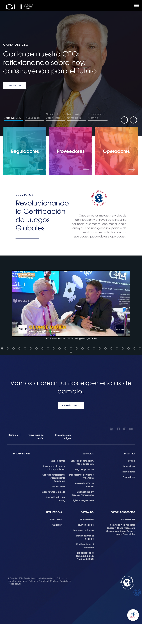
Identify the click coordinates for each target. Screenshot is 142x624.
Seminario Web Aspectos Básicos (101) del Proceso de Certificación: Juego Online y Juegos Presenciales (120, 529)
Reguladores (128, 471)
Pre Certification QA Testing (55, 499)
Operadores (129, 466)
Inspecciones (58, 486)
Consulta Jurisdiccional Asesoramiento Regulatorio (53, 477)
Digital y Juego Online (83, 500)
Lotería (131, 460)
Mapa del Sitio (15, 583)
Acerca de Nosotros (123, 512)
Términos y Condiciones (60, 581)
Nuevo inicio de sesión (36, 436)
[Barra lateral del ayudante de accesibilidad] (137, 592)
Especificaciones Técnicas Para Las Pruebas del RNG (85, 555)
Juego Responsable (84, 469)
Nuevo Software (86, 524)
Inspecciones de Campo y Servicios (81, 476)
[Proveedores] (70, 151)
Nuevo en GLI (87, 519)
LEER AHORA (14, 85)
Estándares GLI (21, 453)
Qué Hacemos (58, 460)
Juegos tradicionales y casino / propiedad (54, 468)
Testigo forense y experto (53, 491)
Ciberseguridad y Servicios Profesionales (83, 493)
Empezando (87, 512)
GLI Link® (57, 524)
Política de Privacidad (39, 581)
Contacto (13, 434)
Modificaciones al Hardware (85, 546)
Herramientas (54, 512)
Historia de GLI (128, 519)
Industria (129, 453)
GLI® (20, 7)
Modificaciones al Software (85, 537)
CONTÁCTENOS (71, 405)
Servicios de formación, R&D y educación (82, 462)
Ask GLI (133, 615)
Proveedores (129, 477)
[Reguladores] (24, 151)
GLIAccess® (56, 519)
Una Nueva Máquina (83, 530)
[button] (71, 305)
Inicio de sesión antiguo (63, 436)
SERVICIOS (88, 453)
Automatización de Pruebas (84, 485)
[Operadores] (116, 151)
